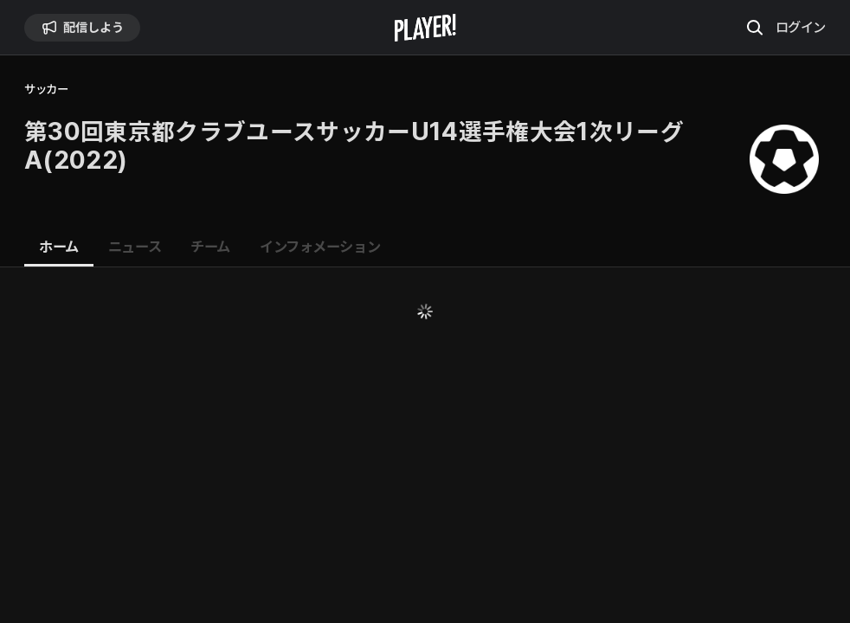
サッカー (46, 89)
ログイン (801, 27)
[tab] (58, 247)
